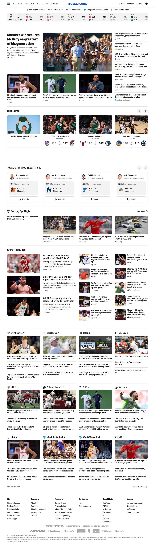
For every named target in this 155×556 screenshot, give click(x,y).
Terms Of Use (60, 503)
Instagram (107, 509)
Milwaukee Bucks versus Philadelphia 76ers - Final (118, 17)
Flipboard (106, 522)
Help (80, 503)
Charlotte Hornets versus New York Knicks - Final (76, 17)
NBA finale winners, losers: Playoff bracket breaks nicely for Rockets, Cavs (23, 89)
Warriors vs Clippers (131, 131)
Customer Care (85, 506)
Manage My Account (135, 503)
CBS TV (34, 515)
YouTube (106, 503)
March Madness (13, 515)
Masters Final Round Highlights (23, 131)
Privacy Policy (60, 506)
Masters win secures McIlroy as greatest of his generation (59, 52)
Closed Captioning (62, 515)
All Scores (19, 17)
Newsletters (132, 506)
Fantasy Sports (13, 506)
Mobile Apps (12, 519)
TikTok (105, 506)
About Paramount (38, 509)
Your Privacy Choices (63, 512)
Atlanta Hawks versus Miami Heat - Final (34, 17)
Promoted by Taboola (140, 487)
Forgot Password (133, 512)
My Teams (131, 509)
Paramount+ (36, 512)
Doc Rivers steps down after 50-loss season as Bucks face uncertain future (95, 88)
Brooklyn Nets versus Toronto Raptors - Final (55, 17)
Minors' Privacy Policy (64, 509)
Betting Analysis (13, 512)
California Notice (62, 519)
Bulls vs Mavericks (95, 131)
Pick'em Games (13, 503)
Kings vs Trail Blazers (59, 131)
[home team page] (13, 190)
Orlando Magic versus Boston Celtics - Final (139, 17)
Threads (106, 519)
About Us (34, 503)
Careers (34, 506)
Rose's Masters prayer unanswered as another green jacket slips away (59, 88)
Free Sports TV (13, 509)
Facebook (107, 512)
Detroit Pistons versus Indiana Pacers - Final (97, 17)
